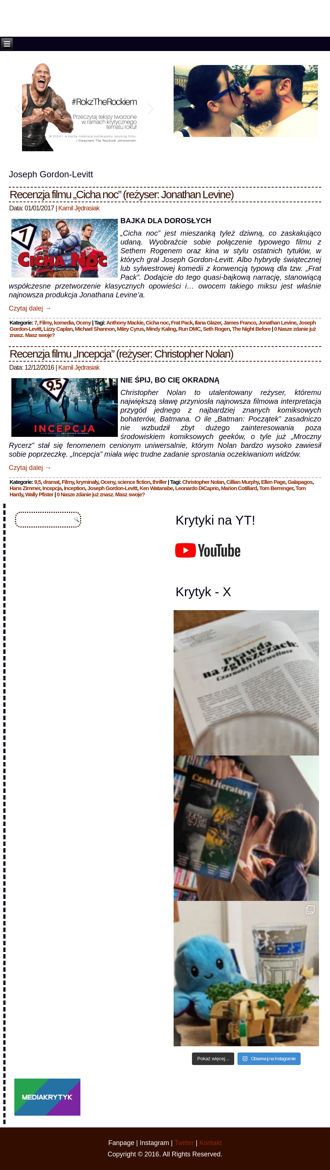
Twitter (184, 1143)
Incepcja (52, 488)
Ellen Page (273, 482)
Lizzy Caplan (57, 329)
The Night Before (251, 329)
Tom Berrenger (276, 488)
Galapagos (299, 482)
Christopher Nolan (203, 482)
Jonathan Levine (277, 322)
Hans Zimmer (25, 488)
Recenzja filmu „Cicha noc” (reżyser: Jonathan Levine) (121, 194)
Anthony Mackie (124, 322)
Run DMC (189, 329)
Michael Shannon (95, 329)
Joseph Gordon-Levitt (112, 488)
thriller (159, 482)
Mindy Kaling (161, 329)
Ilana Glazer (208, 322)
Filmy (45, 322)
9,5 (37, 482)
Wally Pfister (39, 494)
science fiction (133, 482)
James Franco (239, 322)
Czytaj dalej (30, 308)
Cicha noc (157, 322)
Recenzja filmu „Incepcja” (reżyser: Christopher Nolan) (121, 354)
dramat (51, 482)
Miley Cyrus (130, 329)
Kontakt (210, 1143)
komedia (63, 322)
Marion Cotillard (239, 488)
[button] (17, 107)
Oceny (83, 322)
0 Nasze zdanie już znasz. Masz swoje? (101, 494)
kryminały (87, 482)
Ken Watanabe (156, 488)
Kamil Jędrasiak (78, 208)
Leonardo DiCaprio (196, 488)
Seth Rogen (216, 329)
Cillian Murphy (242, 482)
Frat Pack (182, 322)
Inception (74, 488)
